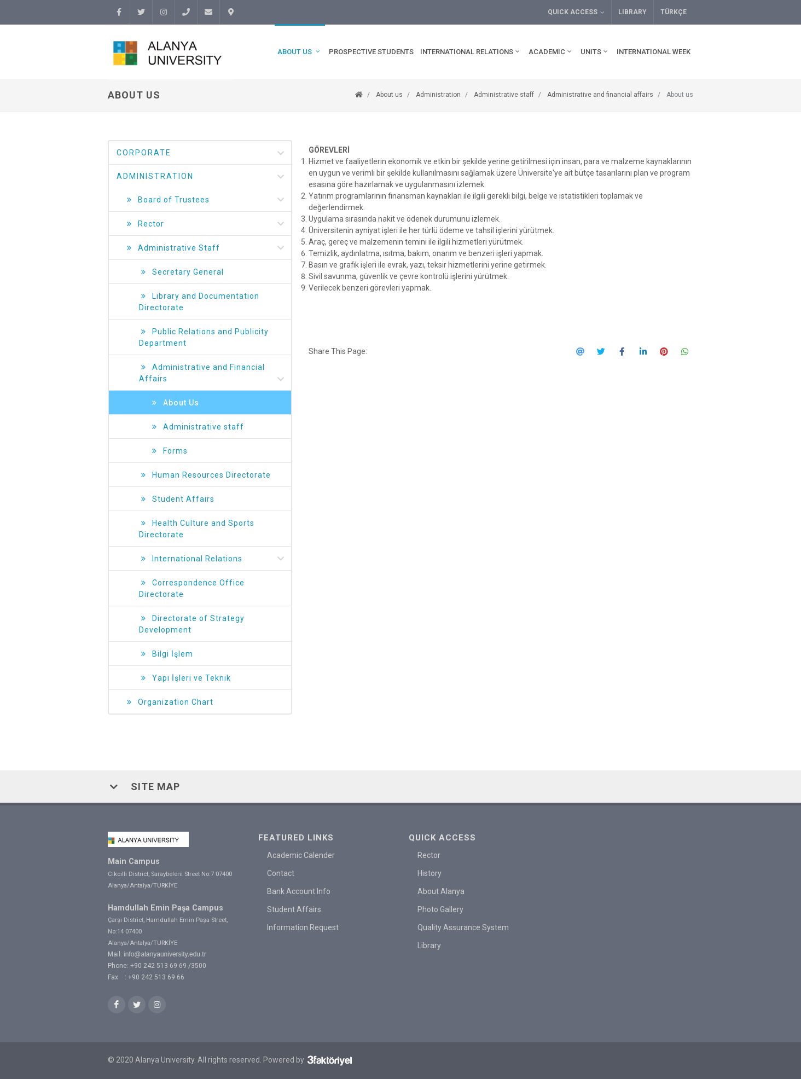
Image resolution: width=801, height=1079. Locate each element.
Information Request (303, 927)
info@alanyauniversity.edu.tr (165, 954)
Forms (169, 451)
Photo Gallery (440, 909)
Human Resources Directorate (205, 475)
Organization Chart (169, 702)
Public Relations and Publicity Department (204, 336)
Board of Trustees (205, 200)
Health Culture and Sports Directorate (196, 528)
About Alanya (441, 891)
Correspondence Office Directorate (192, 588)
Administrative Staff (205, 248)
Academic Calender (301, 855)
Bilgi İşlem (166, 654)
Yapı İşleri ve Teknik (185, 678)
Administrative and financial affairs (600, 94)
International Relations (212, 559)
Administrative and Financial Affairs (212, 373)
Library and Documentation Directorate (199, 301)
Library (632, 12)
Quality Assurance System (463, 927)
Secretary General (181, 272)
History (429, 873)
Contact (280, 873)
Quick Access (576, 12)
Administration (438, 94)
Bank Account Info (298, 891)
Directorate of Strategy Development (192, 623)
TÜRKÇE (673, 12)
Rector (205, 224)
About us (389, 94)
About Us (174, 403)
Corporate (201, 153)
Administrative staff (504, 94)
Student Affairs (176, 499)
